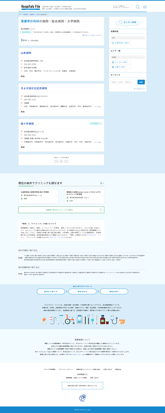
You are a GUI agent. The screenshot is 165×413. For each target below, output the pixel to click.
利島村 (73, 260)
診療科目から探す (120, 43)
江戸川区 (125, 255)
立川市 (137, 255)
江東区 (58, 255)
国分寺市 (74, 257)
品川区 (62, 255)
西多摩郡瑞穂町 (29, 260)
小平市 (59, 257)
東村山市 (68, 257)
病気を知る (82, 291)
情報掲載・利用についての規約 (76, 378)
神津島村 (83, 260)
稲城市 (118, 257)
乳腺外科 (75, 272)
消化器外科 (39, 272)
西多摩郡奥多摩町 (61, 260)
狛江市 (89, 257)
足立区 (116, 255)
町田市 (49, 257)
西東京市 (135, 257)
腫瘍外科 (89, 272)
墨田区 (53, 255)
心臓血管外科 (82, 272)
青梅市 (31, 257)
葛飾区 (120, 255)
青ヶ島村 (112, 260)
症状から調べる (51, 291)
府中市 (35, 257)
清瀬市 (32, 14)
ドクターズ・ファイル (56, 237)
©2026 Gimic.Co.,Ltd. (82, 410)
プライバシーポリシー (66, 369)
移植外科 (41, 274)
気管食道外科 (53, 272)
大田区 (71, 255)
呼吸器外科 (61, 272)
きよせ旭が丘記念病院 (34, 88)
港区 (35, 255)
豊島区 (95, 255)
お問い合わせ (107, 369)
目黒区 (67, 255)
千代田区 (27, 255)
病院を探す (114, 291)
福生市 (84, 257)
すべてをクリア (139, 89)
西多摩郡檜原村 (50, 260)
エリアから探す (119, 62)
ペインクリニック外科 (112, 272)
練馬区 (111, 255)
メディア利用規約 (50, 369)
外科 (37, 14)
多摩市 (113, 257)
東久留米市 (100, 257)
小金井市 (54, 257)
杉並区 (90, 255)
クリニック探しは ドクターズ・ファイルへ (121, 6)
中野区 (86, 255)
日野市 (63, 257)
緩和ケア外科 (28, 274)
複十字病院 (27, 123)
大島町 (69, 260)
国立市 (80, 257)
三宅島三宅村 (90, 260)
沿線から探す (119, 67)
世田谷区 (76, 255)
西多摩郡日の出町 (39, 260)
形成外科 (33, 272)
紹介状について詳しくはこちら (92, 35)
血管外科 (122, 272)
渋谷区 (81, 255)
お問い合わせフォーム (75, 354)
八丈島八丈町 (105, 260)
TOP (19, 14)
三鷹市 (26, 257)
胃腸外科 (46, 272)
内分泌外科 (129, 272)
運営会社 (118, 369)
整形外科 (27, 272)
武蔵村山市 (107, 257)
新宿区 (40, 255)
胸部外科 (95, 272)
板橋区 (107, 255)
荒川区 (102, 255)
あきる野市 (128, 257)
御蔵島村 (97, 260)
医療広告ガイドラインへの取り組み (88, 369)
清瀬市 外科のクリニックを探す (59, 210)
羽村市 (122, 257)
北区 (98, 255)
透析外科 (35, 274)
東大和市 (94, 257)
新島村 (78, 260)
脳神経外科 (68, 272)
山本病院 (26, 53)
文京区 (44, 255)
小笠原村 (118, 260)
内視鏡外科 (101, 272)
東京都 (25, 14)
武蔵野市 (141, 255)
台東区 (49, 255)
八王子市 (131, 255)
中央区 (32, 255)
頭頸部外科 (136, 272)
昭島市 (40, 257)
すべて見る (97, 107)
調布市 (44, 257)
